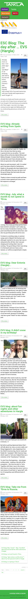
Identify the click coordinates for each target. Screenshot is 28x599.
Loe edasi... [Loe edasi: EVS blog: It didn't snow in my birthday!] (4, 397)
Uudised (5, 9)
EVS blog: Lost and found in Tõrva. (11, 554)
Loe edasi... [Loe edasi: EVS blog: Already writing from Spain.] (4, 185)
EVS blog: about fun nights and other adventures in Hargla (12, 409)
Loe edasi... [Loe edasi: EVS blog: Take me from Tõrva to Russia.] (4, 538)
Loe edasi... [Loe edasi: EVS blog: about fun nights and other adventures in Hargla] (4, 477)
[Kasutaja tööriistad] (25, 55)
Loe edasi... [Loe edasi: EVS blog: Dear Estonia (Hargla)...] (4, 321)
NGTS (15, 13)
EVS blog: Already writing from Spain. (11, 125)
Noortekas (6, 13)
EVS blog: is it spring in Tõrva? (10, 561)
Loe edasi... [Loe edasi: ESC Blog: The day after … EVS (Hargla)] (4, 114)
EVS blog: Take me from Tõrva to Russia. (13, 488)
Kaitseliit (5, 17)
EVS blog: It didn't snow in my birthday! (13, 331)
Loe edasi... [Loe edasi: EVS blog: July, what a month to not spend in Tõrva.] (4, 253)
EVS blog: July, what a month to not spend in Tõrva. (12, 197)
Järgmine (22, 570)
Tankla (13, 9)
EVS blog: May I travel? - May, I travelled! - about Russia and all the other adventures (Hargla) (13, 549)
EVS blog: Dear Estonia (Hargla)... (13, 264)
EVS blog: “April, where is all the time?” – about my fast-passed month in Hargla (13, 558)
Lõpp (2, 572)
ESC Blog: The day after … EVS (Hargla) (14, 47)
